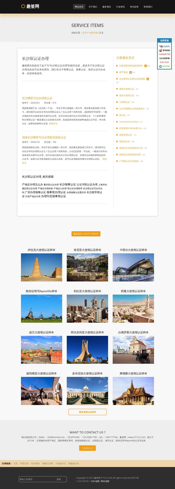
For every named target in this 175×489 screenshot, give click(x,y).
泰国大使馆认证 (126, 88)
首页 (84, 32)
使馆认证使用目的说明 (130, 154)
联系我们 (148, 6)
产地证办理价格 (45, 188)
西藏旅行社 (73, 463)
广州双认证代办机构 (129, 161)
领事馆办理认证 (56, 192)
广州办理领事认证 (35, 192)
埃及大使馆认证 (126, 95)
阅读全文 (53, 123)
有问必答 (134, 6)
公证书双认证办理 (87, 184)
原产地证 (123, 72)
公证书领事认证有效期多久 (132, 108)
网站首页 (79, 6)
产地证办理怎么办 (32, 184)
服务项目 (106, 6)
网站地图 (105, 481)
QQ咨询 (166, 46)
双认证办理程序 (74, 188)
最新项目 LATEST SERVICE (85, 233)
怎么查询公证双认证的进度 (132, 78)
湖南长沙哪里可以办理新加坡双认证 (44, 137)
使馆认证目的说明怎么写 (131, 147)
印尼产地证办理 (32, 196)
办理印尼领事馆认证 (53, 196)
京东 (15, 463)
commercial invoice (128, 121)
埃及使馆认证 (125, 134)
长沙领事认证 (67, 184)
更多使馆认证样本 (87, 412)
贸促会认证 (124, 141)
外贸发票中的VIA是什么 (130, 128)
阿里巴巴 (24, 463)
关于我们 (93, 6)
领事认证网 (47, 463)
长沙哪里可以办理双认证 (37, 98)
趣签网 (30, 6)
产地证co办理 (60, 188)
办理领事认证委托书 (76, 192)
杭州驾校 (35, 463)
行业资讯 (120, 6)
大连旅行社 (61, 463)
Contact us (87, 448)
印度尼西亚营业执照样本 (131, 65)
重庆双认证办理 (51, 184)
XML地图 (95, 481)
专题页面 (93, 32)
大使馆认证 (124, 101)
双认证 (122, 115)
